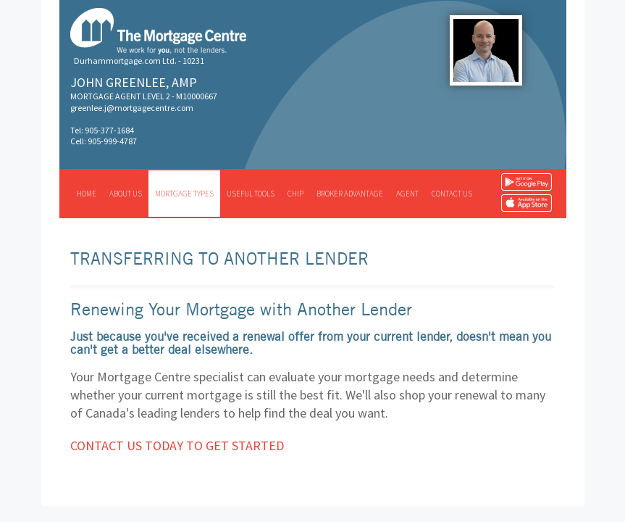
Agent (407, 193)
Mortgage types (184, 193)
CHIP (295, 193)
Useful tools (250, 193)
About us (125, 193)
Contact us (452, 193)
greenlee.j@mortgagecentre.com (131, 107)
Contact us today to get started (177, 445)
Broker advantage (349, 193)
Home (86, 193)
